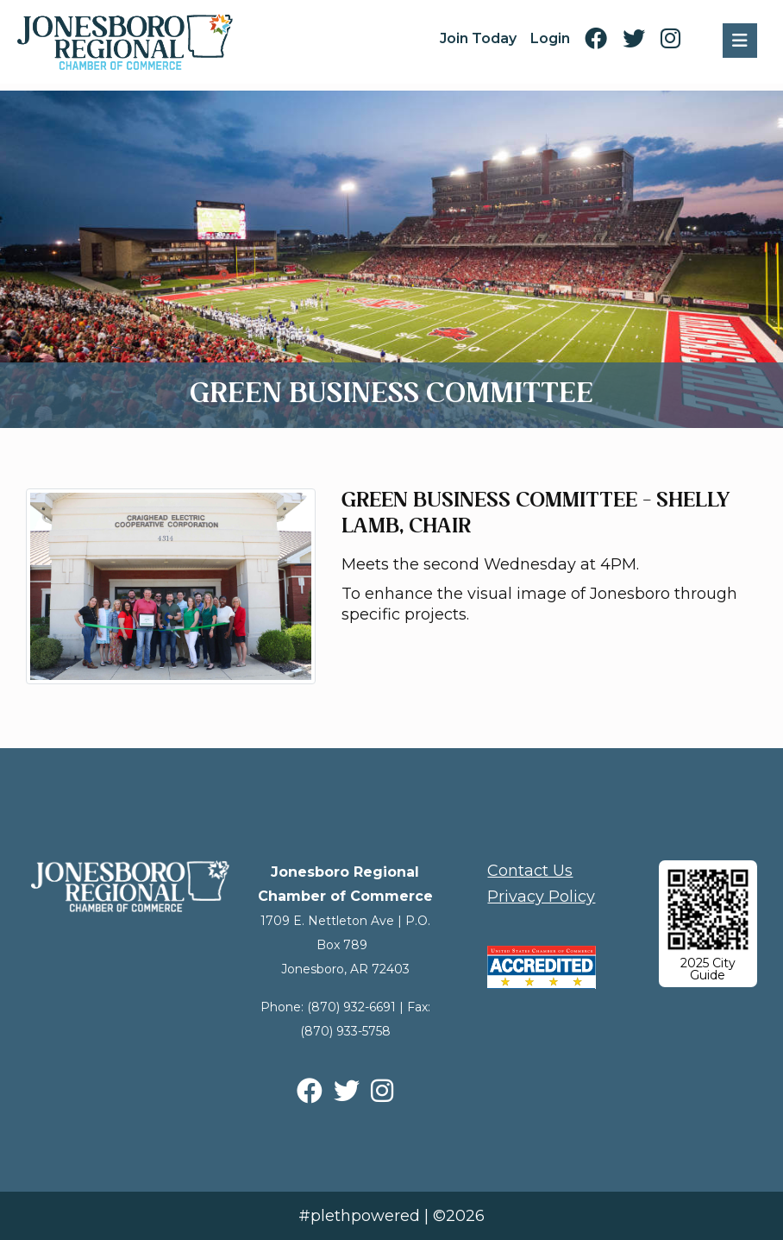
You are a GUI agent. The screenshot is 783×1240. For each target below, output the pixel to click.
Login (550, 38)
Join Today (478, 38)
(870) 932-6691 (351, 1007)
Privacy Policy (541, 896)
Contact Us (530, 870)
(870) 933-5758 (345, 1031)
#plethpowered (359, 1215)
